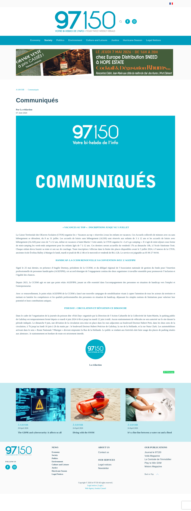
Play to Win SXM (153, 463)
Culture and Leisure (60, 465)
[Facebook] (127, 21)
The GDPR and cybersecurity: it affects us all (40, 432)
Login (100, 485)
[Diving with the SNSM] (95, 404)
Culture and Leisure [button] (96, 40)
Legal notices (92, 485)
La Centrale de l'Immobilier (158, 459)
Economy (56, 452)
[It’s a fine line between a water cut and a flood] (150, 404)
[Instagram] (134, 21)
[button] (120, 21)
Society (55, 455)
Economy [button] (35, 40)
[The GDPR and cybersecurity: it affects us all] (40, 404)
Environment (75, 40)
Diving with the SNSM (83, 432)
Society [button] (48, 40)
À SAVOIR (23, 425)
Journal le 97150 (153, 452)
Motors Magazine (153, 466)
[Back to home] (85, 21)
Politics (60, 40)
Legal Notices (153, 40)
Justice (115, 40)
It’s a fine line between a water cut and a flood (150, 432)
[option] (94, 62)
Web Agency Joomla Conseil (95, 488)
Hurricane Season (132, 40)
